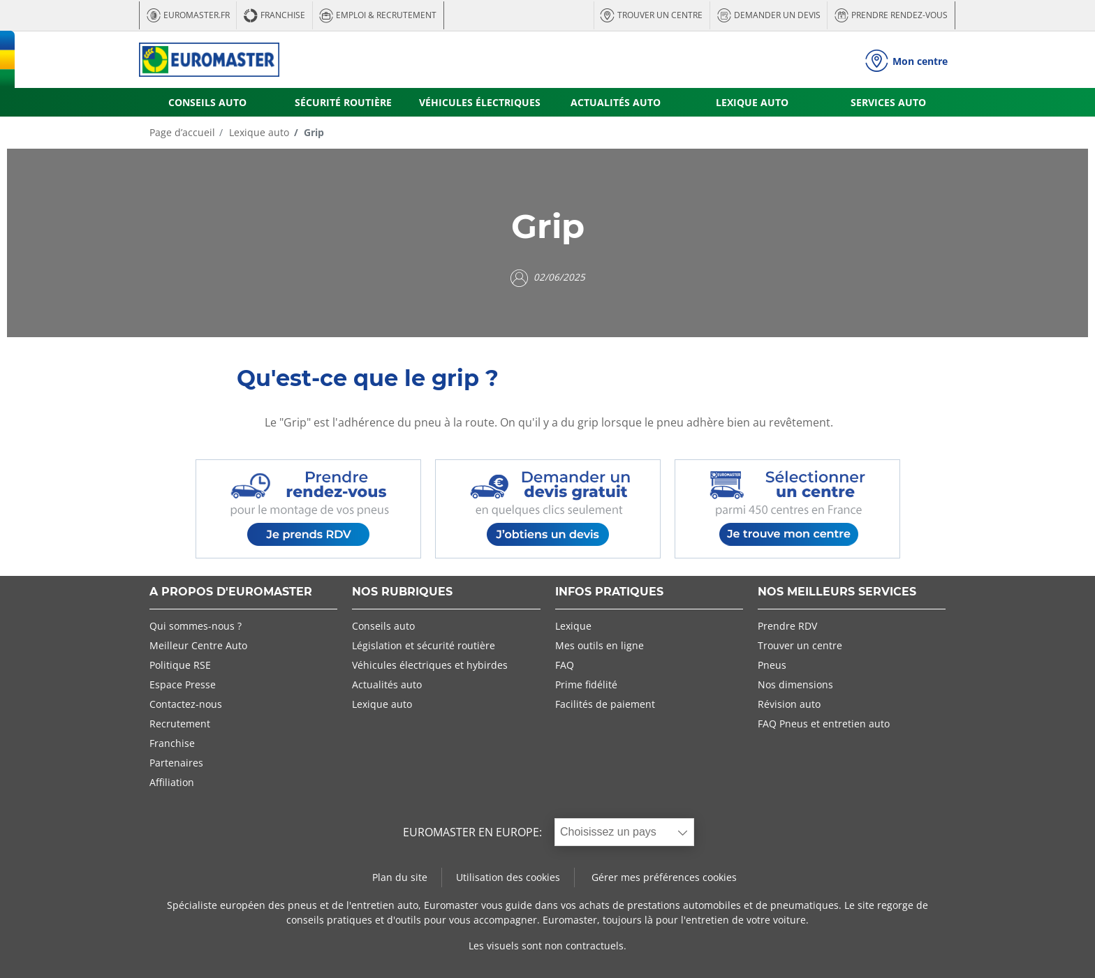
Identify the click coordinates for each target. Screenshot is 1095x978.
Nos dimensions (795, 684)
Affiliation (171, 782)
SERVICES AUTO (888, 102)
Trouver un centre (800, 645)
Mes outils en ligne (599, 645)
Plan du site (399, 877)
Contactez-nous (185, 704)
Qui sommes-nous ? (195, 625)
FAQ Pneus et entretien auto (824, 723)
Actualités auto (387, 684)
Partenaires (176, 762)
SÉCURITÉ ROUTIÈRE (343, 102)
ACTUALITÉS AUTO (616, 102)
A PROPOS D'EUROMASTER (230, 592)
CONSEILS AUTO (207, 102)
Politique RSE (180, 665)
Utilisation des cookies (508, 877)
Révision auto (789, 704)
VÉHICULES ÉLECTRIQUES (480, 102)
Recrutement (179, 723)
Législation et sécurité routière (423, 645)
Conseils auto (383, 625)
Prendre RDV (787, 625)
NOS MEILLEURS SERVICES (837, 592)
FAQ (564, 665)
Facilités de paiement (605, 704)
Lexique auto (257, 132)
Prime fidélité (586, 684)
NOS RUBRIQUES (402, 592)
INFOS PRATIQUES (609, 592)
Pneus (772, 665)
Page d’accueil (182, 132)
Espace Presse (182, 684)
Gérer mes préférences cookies (664, 877)
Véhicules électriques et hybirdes (430, 665)
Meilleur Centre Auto (198, 645)
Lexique (573, 625)
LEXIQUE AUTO (752, 102)
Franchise (172, 743)
